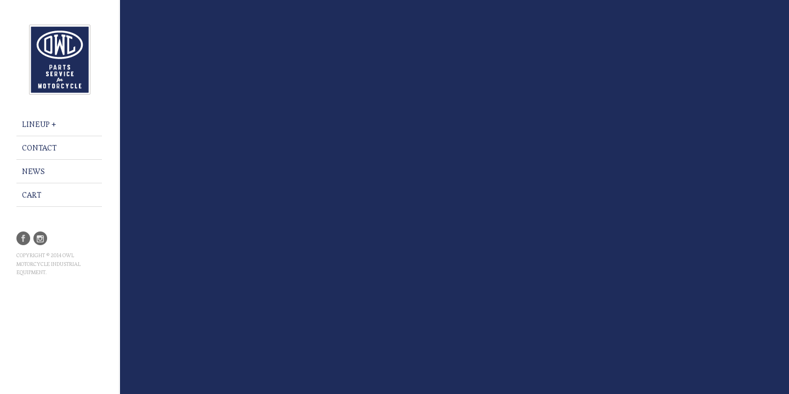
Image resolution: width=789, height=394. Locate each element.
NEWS (33, 171)
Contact (39, 148)
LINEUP (36, 124)
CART (31, 195)
